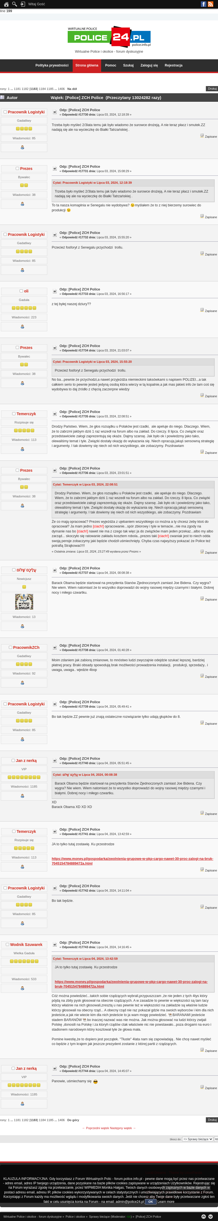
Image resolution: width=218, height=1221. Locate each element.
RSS (210, 4)
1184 (42, 88)
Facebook (203, 4)
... (12, 88)
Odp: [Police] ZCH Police (79, 110)
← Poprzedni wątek (95, 1128)
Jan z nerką (26, 761)
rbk (129, 1216)
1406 (61, 88)
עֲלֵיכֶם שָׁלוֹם (26, 570)
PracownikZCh (26, 648)
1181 (17, 88)
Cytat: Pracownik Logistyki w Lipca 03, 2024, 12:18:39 (92, 182)
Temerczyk (26, 414)
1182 (25, 88)
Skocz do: (175, 1139)
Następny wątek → (123, 1128)
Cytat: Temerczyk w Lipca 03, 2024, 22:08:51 (85, 484)
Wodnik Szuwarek (26, 945)
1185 (50, 88)
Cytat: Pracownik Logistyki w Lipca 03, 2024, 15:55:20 (92, 361)
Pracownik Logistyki (26, 112)
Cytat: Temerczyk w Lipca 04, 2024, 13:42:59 (85, 958)
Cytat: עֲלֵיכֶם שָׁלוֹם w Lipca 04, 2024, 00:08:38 (85, 774)
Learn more (165, 1202)
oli (26, 291)
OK (150, 1201)
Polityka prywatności (52, 65)
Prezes (26, 169)
